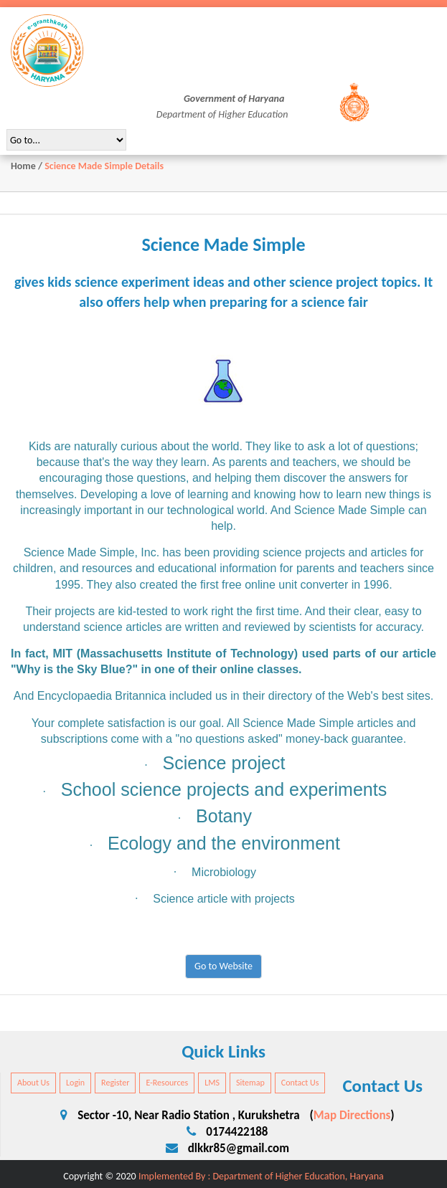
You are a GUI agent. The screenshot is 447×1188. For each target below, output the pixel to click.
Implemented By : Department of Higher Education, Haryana (261, 1176)
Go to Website (223, 966)
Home (23, 166)
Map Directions (352, 1115)
